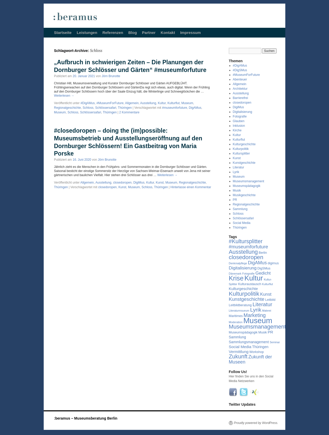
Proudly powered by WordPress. (256, 423)
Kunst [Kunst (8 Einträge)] (265, 294)
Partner (149, 32)
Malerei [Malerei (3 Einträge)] (266, 310)
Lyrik (236, 172)
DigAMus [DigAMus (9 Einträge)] (257, 262)
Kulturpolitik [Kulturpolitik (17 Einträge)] (244, 293)
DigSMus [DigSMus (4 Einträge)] (263, 268)
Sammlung (240, 209)
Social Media (242, 223)
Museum (187, 103)
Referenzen (112, 32)
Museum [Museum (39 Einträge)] (257, 320)
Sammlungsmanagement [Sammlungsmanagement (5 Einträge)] (249, 342)
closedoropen (122, 182)
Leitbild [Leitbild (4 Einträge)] (270, 300)
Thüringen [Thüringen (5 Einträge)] (260, 347)
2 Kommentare (129, 112)
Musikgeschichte (244, 195)
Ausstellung (148, 103)
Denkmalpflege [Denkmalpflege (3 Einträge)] (238, 263)
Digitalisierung (242, 112)
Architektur (240, 88)
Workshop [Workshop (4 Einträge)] (256, 352)
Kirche (237, 130)
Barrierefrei (240, 98)
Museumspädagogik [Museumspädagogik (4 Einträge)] (243, 332)
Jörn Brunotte (111, 76)
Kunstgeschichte (244, 163)
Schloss (88, 108)
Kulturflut (173, 103)
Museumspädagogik (246, 186)
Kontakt (168, 32)
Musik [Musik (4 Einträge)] (262, 332)
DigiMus (138, 182)
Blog (132, 32)
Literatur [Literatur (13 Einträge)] (262, 304)
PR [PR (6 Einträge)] (270, 332)
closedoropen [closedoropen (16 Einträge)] (246, 257)
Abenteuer (240, 79)
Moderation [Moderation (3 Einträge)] (235, 322)
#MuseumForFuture (109, 103)
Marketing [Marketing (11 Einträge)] (255, 315)
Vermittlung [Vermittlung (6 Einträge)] (239, 351)
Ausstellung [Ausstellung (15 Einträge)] (243, 252)
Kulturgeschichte (244, 144)
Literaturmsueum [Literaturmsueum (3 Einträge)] (239, 310)
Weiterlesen (64, 95)
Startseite (62, 32)
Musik (237, 190)
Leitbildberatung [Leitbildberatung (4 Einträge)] (240, 305)
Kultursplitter (241, 153)
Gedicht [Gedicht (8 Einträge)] (263, 273)
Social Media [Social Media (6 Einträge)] (240, 347)
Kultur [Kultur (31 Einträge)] (253, 278)
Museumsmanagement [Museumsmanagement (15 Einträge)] (257, 326)
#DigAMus (87, 103)
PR (235, 200)
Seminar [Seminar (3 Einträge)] (275, 342)
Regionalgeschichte (67, 108)
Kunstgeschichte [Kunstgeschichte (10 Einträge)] (246, 299)
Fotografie (240, 116)
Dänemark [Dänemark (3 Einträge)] (235, 273)
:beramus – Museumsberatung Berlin (85, 418)
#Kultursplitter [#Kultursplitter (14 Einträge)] (245, 241)
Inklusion (239, 126)
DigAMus (195, 108)
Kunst (160, 182)
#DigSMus (240, 70)
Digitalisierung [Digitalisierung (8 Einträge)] (243, 267)
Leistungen (87, 32)
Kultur (162, 103)
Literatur (238, 167)
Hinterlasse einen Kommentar (190, 187)
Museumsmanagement (248, 181)
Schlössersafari (105, 108)
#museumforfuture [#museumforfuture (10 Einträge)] (248, 246)
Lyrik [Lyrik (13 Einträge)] (255, 310)
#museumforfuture (174, 108)
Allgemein (132, 103)
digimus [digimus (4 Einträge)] (273, 263)
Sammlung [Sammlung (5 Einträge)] (237, 337)
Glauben (238, 121)
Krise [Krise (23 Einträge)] (236, 278)
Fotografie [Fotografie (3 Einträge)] (248, 273)
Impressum (190, 32)
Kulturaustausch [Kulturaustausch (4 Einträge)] (249, 284)
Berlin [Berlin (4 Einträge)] (263, 253)
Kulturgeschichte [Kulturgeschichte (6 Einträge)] (243, 288)
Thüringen (125, 108)
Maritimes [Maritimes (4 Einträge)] (236, 316)
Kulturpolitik (241, 149)
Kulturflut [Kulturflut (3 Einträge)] (267, 284)
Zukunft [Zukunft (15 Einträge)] (238, 356)
